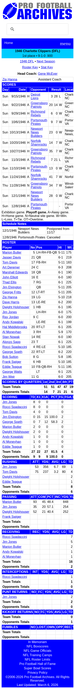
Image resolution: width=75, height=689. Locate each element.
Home (8, 43)
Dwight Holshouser (15, 307)
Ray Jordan (10, 317)
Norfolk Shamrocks (39, 142)
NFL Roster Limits (37, 659)
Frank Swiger (11, 361)
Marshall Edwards (15, 272)
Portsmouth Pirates (39, 122)
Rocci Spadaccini (14, 347)
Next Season (46, 61)
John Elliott (10, 277)
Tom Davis (9, 262)
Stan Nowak (11, 337)
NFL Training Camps (37, 655)
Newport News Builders (37, 132)
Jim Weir (8, 376)
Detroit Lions (35, 96)
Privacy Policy (38, 672)
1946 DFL (27, 61)
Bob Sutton (10, 357)
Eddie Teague (12, 366)
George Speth (12, 352)
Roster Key (30, 67)
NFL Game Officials (37, 650)
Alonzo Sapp (11, 342)
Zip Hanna (9, 79)
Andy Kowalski (12, 322)
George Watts (12, 371)
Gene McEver (48, 73)
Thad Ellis (9, 282)
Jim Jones (9, 312)
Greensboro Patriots (39, 104)
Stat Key (47, 67)
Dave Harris (10, 302)
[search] (37, 29)
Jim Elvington (11, 287)
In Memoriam (37, 642)
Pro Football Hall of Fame (37, 664)
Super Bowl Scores (37, 668)
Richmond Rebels (38, 113)
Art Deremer (11, 267)
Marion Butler (11, 252)
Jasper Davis (11, 257)
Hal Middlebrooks (14, 327)
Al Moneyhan (11, 332)
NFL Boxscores (37, 646)
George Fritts (11, 292)
